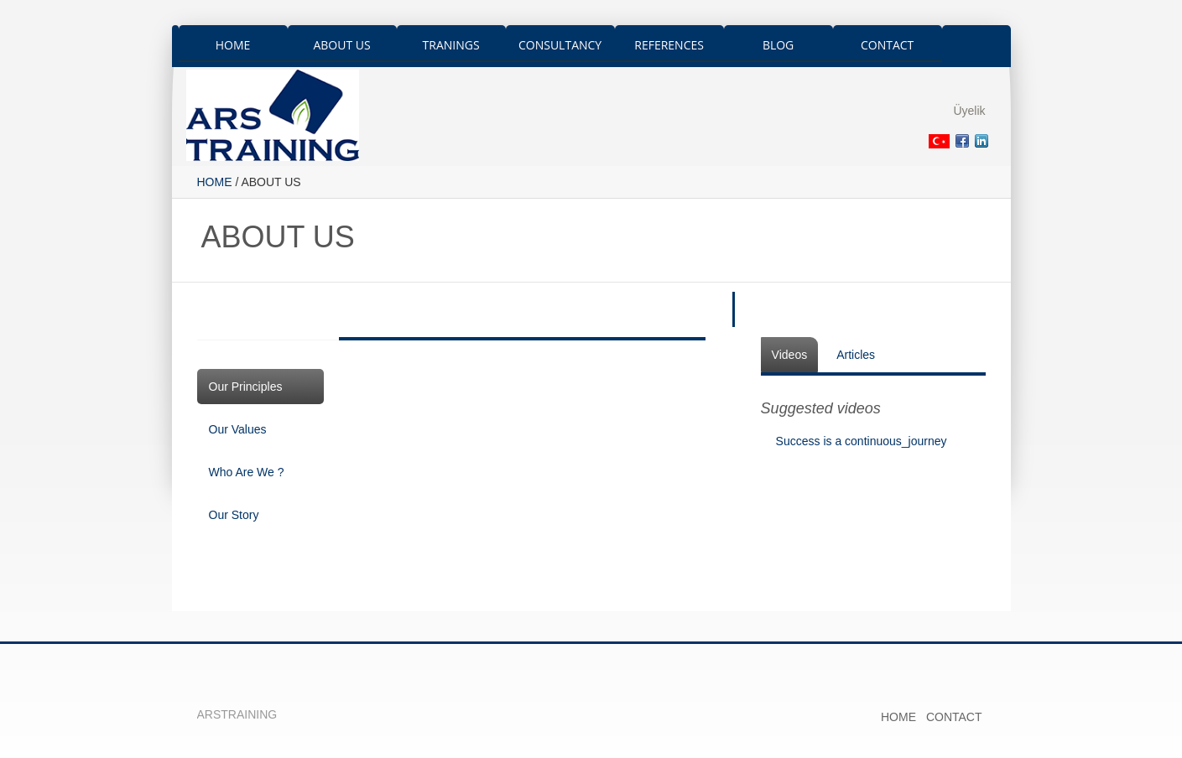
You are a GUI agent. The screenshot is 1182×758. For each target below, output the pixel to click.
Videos (790, 354)
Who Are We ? (246, 472)
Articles (855, 354)
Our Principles (246, 386)
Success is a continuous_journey (861, 441)
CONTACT (954, 717)
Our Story (234, 515)
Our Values (238, 429)
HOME (214, 182)
